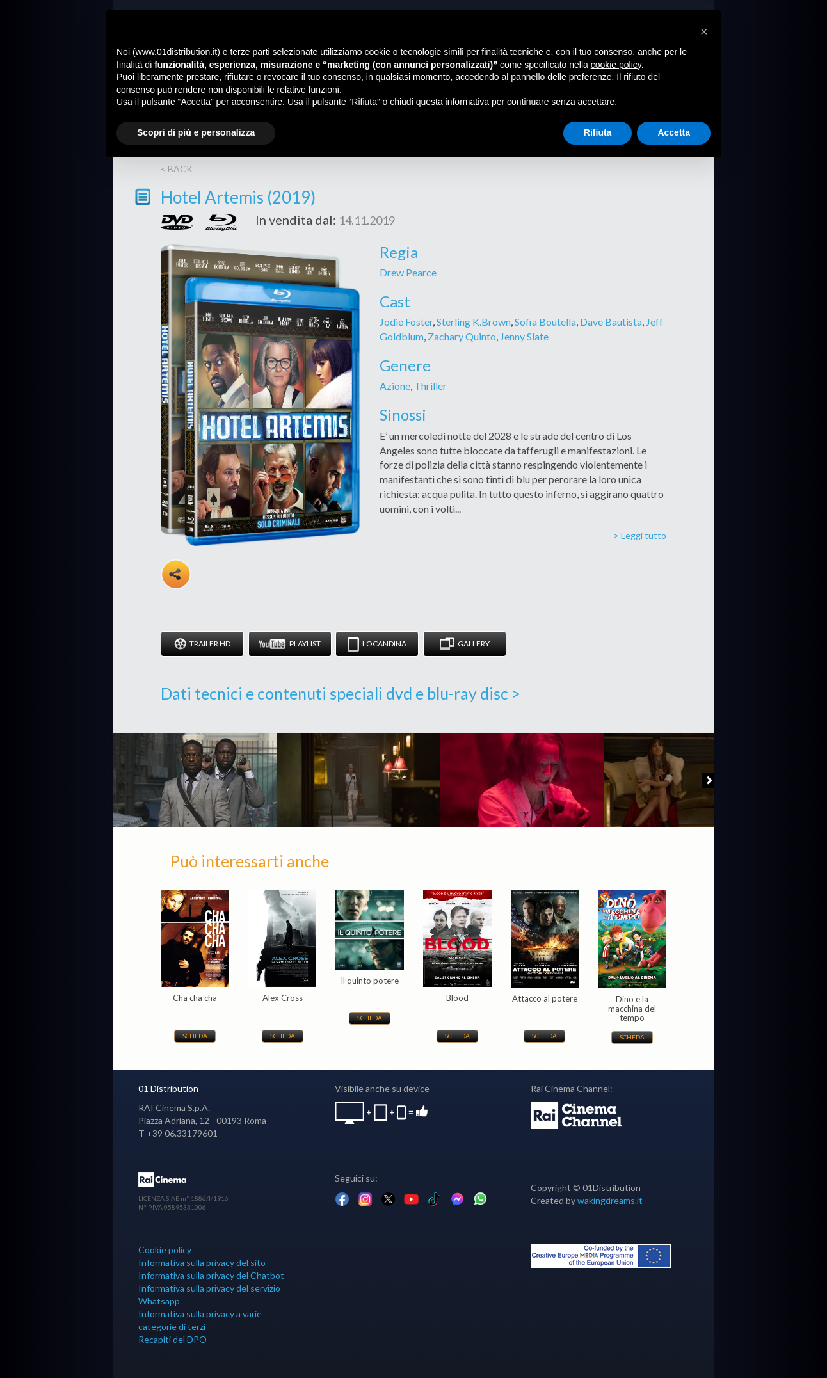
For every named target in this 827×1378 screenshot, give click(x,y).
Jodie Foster (406, 322)
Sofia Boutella (545, 322)
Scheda (194, 1035)
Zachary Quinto (462, 336)
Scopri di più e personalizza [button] (196, 132)
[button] (704, 30)
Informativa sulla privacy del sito (202, 1262)
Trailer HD (202, 644)
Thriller (430, 386)
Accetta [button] (673, 132)
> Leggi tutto (639, 535)
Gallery (465, 644)
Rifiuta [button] (598, 132)
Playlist (290, 644)
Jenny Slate (524, 336)
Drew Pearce (408, 272)
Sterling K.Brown (474, 322)
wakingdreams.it (610, 1200)
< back (177, 168)
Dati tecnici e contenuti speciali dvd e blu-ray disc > (340, 693)
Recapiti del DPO (172, 1339)
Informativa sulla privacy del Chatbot (211, 1275)
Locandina (377, 644)
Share (176, 574)
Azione (395, 386)
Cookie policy (164, 1249)
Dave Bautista (611, 322)
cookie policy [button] (616, 65)
